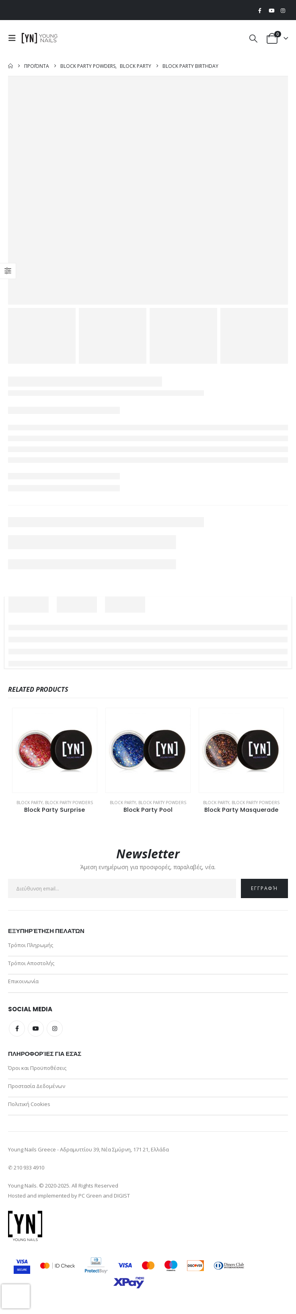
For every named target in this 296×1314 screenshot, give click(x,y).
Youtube (36, 1029)
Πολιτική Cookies (29, 1105)
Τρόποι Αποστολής (31, 963)
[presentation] (16, 1296)
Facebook (17, 1029)
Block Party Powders (69, 802)
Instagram (55, 1029)
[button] (14, 38)
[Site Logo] (40, 38)
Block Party (29, 802)
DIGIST (122, 1197)
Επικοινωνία (23, 982)
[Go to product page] (54, 750)
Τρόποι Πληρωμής (30, 945)
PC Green (90, 1197)
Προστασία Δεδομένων (36, 1087)
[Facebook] (260, 10)
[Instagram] (283, 10)
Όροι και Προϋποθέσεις (37, 1068)
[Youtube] (271, 10)
